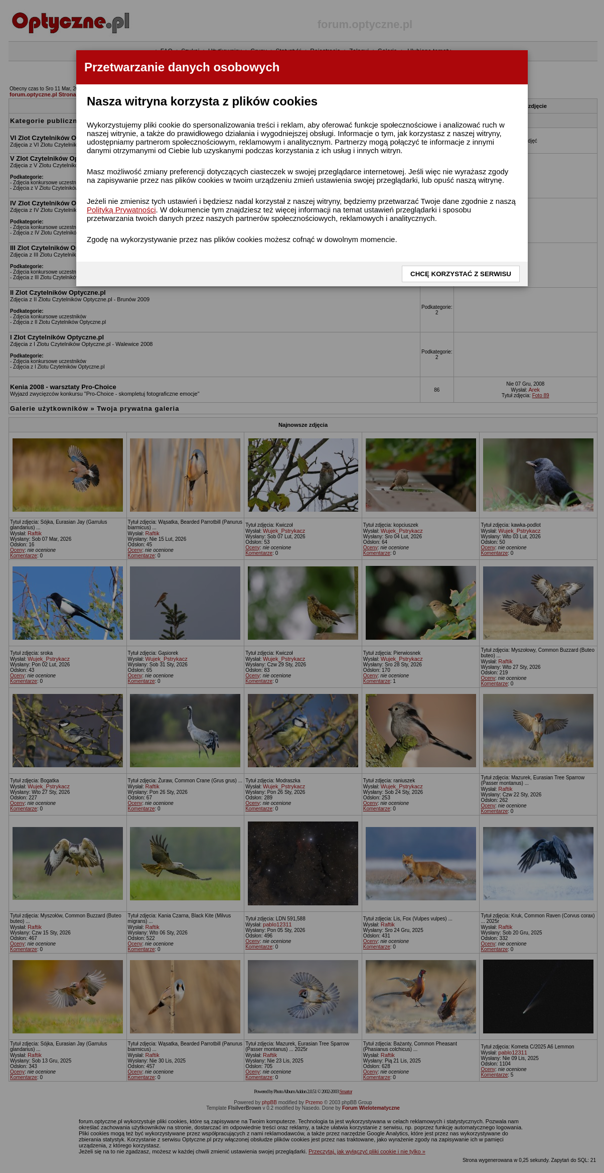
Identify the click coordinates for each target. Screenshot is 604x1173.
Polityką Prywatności (121, 209)
